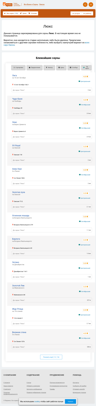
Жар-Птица (17, 309)
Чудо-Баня (17, 99)
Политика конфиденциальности (10, 393)
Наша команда (8, 386)
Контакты (76, 382)
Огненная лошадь (20, 215)
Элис (14, 122)
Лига (14, 75)
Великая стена (19, 332)
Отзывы (33, 13)
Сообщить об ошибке (79, 386)
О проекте (7, 382)
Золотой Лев (18, 285)
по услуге (76, 13)
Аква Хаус (17, 169)
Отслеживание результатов (58, 386)
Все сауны (11, 13)
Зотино (15, 262)
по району (87, 13)
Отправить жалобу (79, 389)
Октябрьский (85, 105)
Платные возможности (57, 382)
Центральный (85, 81)
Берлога (16, 239)
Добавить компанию (33, 386)
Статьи (29, 382)
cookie (37, 401)
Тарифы (52, 389)
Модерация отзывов (79, 392)
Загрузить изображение (34, 389)
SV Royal (16, 145)
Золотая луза (18, 192)
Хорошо (70, 401)
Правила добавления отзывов (36, 392)
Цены (23, 13)
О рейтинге (7, 389)
